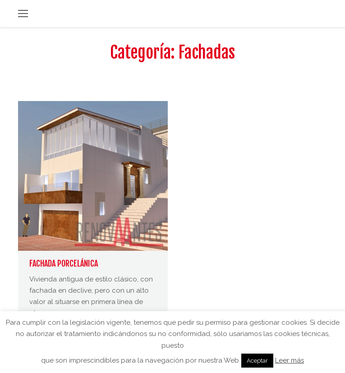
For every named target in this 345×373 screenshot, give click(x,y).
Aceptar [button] (257, 360)
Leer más (289, 360)
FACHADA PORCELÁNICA (63, 263)
